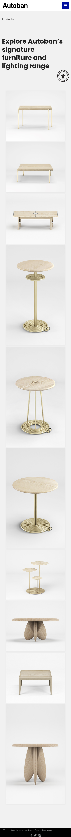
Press (37, 830)
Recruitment (47, 830)
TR (4, 830)
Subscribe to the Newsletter (21, 830)
